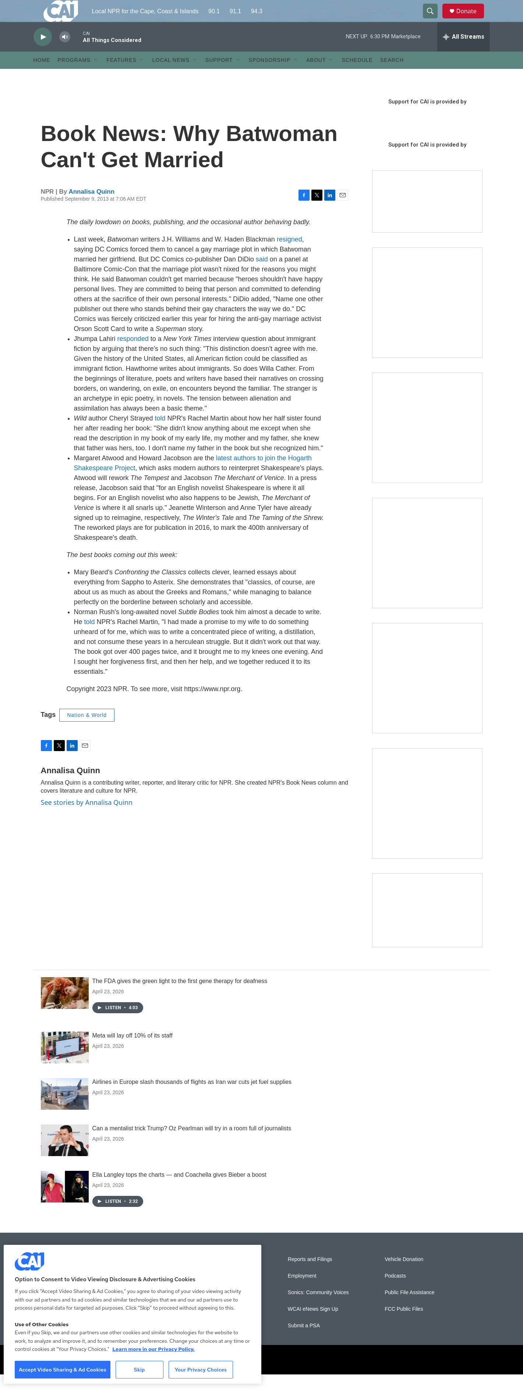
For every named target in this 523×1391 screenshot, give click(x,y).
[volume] (65, 53)
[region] (132, 1314)
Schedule (357, 77)
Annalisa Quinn (91, 208)
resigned (289, 256)
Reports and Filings (310, 1276)
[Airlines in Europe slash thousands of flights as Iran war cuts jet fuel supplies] (65, 1110)
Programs (74, 77)
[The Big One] (427, 569)
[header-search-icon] (434, 19)
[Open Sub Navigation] (96, 77)
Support (219, 77)
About (316, 77)
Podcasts (395, 1292)
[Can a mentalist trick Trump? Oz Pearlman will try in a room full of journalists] (65, 1157)
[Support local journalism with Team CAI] (427, 218)
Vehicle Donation (404, 1276)
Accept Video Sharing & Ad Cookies (62, 1369)
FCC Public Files (404, 1325)
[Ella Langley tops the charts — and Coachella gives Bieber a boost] (65, 1203)
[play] (43, 53)
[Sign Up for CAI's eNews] (427, 444)
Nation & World (87, 732)
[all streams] (463, 53)
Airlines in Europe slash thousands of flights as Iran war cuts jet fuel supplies (192, 1098)
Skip (139, 1369)
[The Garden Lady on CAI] (427, 319)
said (262, 275)
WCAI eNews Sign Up (313, 1325)
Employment (302, 1292)
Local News (171, 77)
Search (392, 77)
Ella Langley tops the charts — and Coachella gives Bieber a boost (179, 1191)
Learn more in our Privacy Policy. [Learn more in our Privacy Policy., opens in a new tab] (153, 1349)
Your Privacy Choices (200, 1369)
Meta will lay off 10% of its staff (132, 1052)
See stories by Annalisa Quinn (87, 818)
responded (133, 355)
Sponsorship (270, 77)
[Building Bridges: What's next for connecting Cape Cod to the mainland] (427, 695)
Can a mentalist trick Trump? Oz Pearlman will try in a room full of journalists (191, 1145)
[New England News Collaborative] (427, 820)
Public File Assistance (409, 1309)
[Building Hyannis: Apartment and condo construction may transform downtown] (427, 927)
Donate (471, 19)
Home (41, 77)
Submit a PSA (304, 1342)
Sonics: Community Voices (318, 1309)
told (160, 435)
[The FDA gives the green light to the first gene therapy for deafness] (65, 1009)
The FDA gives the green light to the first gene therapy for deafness (180, 997)
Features (121, 77)
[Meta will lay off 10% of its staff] (65, 1064)
